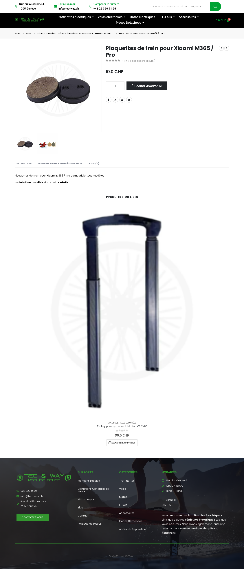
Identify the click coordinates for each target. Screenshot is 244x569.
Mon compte (86, 499)
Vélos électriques (111, 17)
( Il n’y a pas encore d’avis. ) (138, 61)
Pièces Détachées (129, 22)
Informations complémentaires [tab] (60, 163)
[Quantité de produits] (115, 85)
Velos (122, 489)
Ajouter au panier (149, 86)
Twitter (115, 100)
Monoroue (113, 422)
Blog (80, 507)
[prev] (221, 48)
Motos (123, 497)
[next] (226, 48)
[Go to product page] (122, 310)
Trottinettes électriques (74, 17)
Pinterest (122, 100)
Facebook (108, 100)
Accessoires (188, 17)
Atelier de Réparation (132, 529)
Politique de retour (89, 524)
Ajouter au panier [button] (123, 442)
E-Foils (167, 17)
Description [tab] (23, 163)
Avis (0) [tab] (94, 163)
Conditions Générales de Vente (93, 490)
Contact (83, 515)
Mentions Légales (89, 481)
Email (129, 100)
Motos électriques (142, 17)
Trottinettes (127, 481)
